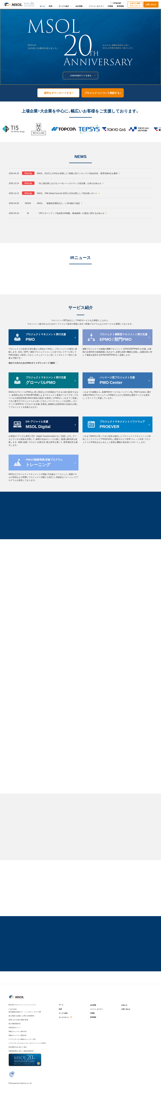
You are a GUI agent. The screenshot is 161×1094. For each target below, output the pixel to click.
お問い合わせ (125, 1009)
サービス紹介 (63, 1013)
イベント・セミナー (96, 1009)
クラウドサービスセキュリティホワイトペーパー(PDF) (27, 1043)
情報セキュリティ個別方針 (18, 1035)
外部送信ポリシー (15, 1027)
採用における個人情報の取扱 (18, 1019)
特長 (60, 1009)
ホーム (61, 1005)
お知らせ (124, 1005)
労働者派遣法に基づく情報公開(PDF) (21, 1051)
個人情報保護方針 (15, 1023)
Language (117, 3)
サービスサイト (65, 1017)
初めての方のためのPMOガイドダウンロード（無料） (33, 362)
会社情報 (93, 1005)
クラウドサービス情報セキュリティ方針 (22, 1039)
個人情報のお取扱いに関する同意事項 (21, 1016)
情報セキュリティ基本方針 (18, 1031)
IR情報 (92, 1013)
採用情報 (93, 1017)
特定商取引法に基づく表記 (18, 1047)
